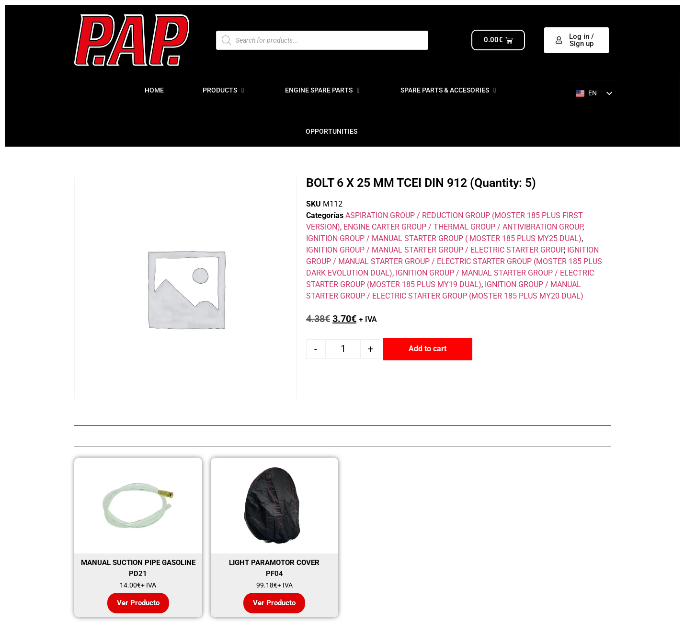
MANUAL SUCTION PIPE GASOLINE (138, 562)
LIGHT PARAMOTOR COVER (274, 562)
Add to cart (427, 348)
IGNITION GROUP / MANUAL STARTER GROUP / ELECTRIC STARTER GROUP (435, 249)
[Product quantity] (343, 349)
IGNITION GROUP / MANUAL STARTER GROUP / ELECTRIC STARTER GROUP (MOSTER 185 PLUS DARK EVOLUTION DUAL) (454, 261)
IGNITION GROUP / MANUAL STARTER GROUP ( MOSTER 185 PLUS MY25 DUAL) (444, 238)
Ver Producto (138, 603)
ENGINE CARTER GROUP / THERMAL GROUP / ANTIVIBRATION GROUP (462, 226)
